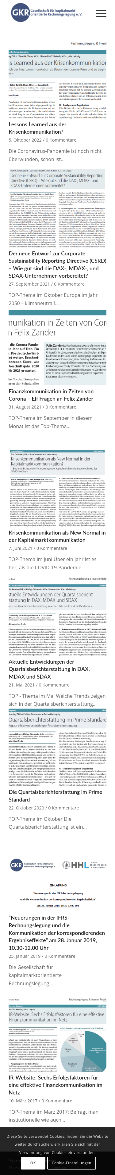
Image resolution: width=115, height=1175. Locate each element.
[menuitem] (98, 12)
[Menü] (98, 12)
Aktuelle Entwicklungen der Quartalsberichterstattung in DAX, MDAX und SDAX (49, 669)
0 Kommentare (61, 140)
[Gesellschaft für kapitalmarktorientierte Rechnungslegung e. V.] (48, 12)
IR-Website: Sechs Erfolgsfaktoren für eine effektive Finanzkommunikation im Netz (55, 1085)
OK (33, 1163)
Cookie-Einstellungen (71, 1163)
